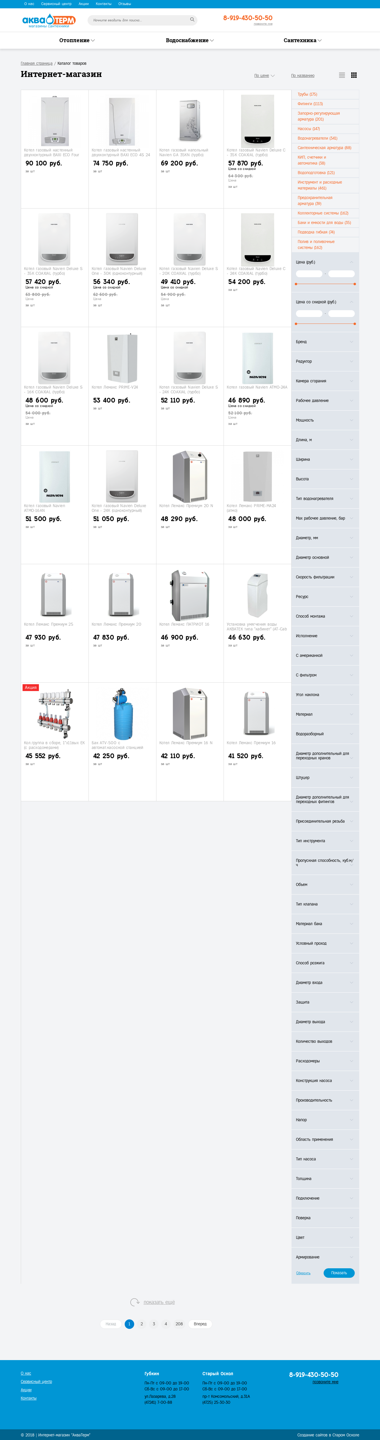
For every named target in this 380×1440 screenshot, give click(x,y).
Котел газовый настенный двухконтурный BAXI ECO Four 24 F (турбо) (52, 155)
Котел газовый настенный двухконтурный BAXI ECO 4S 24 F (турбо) (121, 155)
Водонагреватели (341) (317, 138)
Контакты (103, 4)
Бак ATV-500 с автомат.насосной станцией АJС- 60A (117, 747)
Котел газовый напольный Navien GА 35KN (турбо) (183, 152)
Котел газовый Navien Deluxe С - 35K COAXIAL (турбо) (256, 152)
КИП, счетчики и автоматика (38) (312, 160)
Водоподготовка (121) (316, 173)
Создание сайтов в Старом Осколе (328, 1435)
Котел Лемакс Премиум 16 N (186, 743)
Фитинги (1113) (310, 104)
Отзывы (124, 4)
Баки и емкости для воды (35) (324, 222)
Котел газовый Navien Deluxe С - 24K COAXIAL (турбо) (256, 270)
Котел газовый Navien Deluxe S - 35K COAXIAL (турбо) (53, 270)
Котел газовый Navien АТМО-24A (257, 387)
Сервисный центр (56, 4)
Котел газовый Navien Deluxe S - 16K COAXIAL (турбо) (53, 389)
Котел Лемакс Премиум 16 (251, 743)
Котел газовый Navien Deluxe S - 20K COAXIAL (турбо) (188, 270)
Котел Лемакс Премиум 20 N (186, 506)
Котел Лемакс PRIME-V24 (115, 387)
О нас (29, 4)
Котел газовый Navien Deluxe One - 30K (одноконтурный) (119, 270)
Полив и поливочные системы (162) (316, 244)
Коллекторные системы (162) (323, 213)
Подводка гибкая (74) (316, 232)
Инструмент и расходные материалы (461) (320, 185)
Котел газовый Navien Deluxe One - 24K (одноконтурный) (119, 508)
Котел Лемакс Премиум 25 (48, 624)
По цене (261, 75)
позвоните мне (263, 23)
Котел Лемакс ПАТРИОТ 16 (184, 624)
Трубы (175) (307, 94)
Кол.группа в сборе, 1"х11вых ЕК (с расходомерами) (54, 745)
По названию (302, 75)
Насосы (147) (309, 129)
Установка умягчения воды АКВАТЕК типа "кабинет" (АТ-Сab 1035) (257, 629)
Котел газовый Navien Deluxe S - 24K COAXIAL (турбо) (188, 389)
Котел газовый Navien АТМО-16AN (44, 508)
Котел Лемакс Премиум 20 (116, 624)
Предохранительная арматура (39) (315, 200)
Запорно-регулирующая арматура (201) (319, 116)
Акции (84, 4)
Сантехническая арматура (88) (324, 148)
